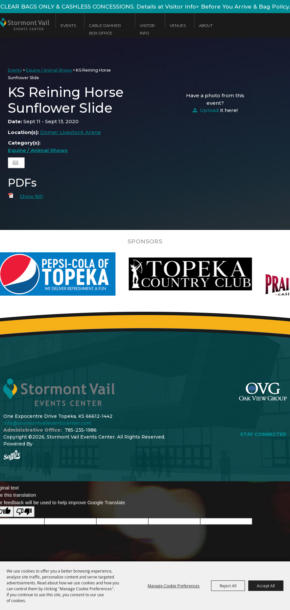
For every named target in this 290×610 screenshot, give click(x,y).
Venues (178, 25)
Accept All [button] (266, 585)
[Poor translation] (24, 511)
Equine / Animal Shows (49, 70)
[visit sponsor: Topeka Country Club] (209, 274)
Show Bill (31, 196)
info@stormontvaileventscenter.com (47, 423)
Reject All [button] (228, 585)
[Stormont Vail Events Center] (24, 30)
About (206, 25)
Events (68, 25)
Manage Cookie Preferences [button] (174, 585)
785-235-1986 (81, 430)
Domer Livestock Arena (70, 132)
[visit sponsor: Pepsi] (73, 274)
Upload (209, 110)
